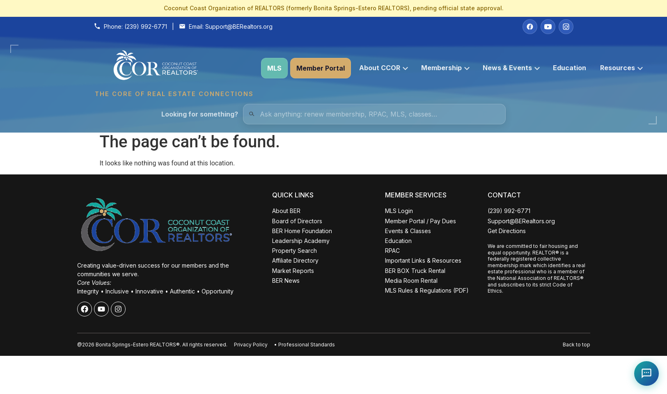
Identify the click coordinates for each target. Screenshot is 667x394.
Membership (445, 68)
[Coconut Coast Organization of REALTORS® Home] (174, 68)
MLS (274, 68)
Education (569, 68)
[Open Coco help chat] (646, 373)
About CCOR (383, 68)
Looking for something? (199, 114)
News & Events (511, 68)
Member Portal (320, 68)
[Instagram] (566, 26)
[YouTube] (548, 26)
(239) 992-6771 (145, 26)
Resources (621, 68)
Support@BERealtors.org (239, 26)
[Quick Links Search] (374, 114)
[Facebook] (530, 26)
